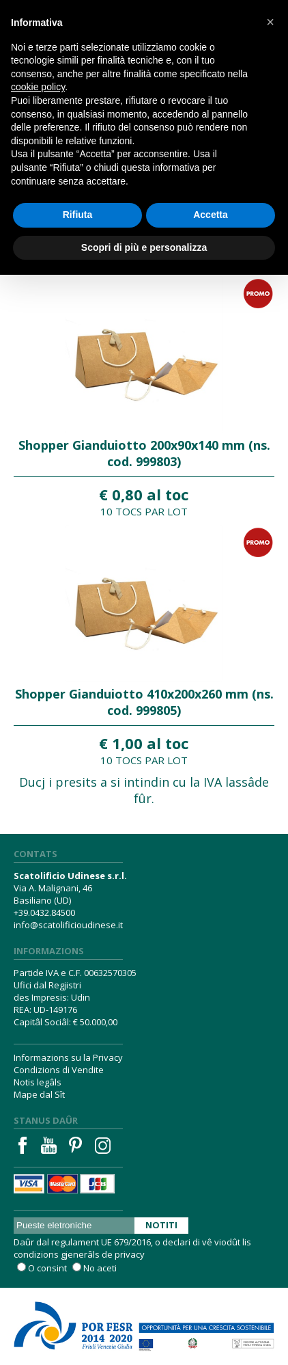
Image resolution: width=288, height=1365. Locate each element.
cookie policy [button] (38, 86)
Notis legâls (37, 1082)
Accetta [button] (210, 214)
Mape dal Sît (39, 1094)
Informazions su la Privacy (68, 1057)
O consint (47, 1268)
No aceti (100, 1268)
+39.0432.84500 (44, 912)
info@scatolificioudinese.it (68, 925)
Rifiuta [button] (78, 214)
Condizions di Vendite (59, 1070)
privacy (130, 1254)
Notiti (161, 1225)
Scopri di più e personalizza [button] (144, 247)
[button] (270, 22)
